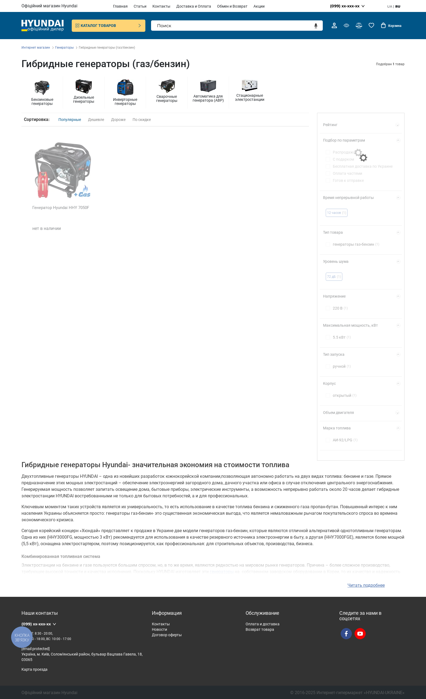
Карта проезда (34, 668)
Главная (120, 6)
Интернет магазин (36, 47)
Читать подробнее (366, 584)
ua (389, 6)
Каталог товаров (109, 25)
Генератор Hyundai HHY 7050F (60, 207)
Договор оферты (167, 634)
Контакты (161, 6)
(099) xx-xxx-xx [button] (344, 6)
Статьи (140, 6)
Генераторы (64, 47)
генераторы (222, 570)
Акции (259, 6)
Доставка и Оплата (193, 6)
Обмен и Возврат (232, 6)
